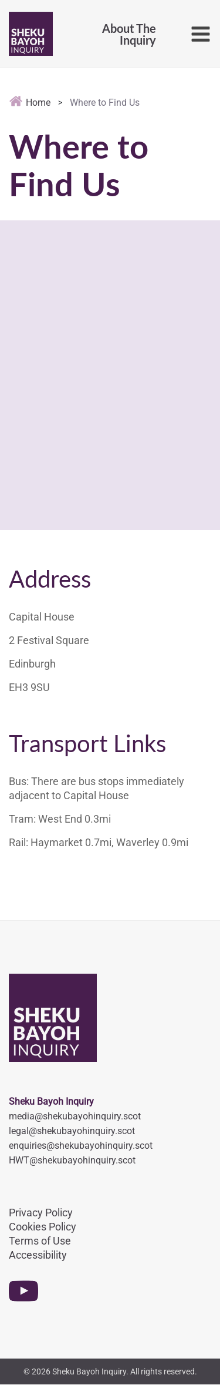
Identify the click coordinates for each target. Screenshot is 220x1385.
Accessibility (38, 1255)
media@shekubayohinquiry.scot (75, 1116)
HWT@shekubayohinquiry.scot (72, 1160)
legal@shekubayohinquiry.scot (72, 1130)
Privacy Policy (41, 1212)
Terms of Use (40, 1241)
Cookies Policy (42, 1226)
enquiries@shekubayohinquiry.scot (81, 1145)
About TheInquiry (129, 34)
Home (29, 102)
